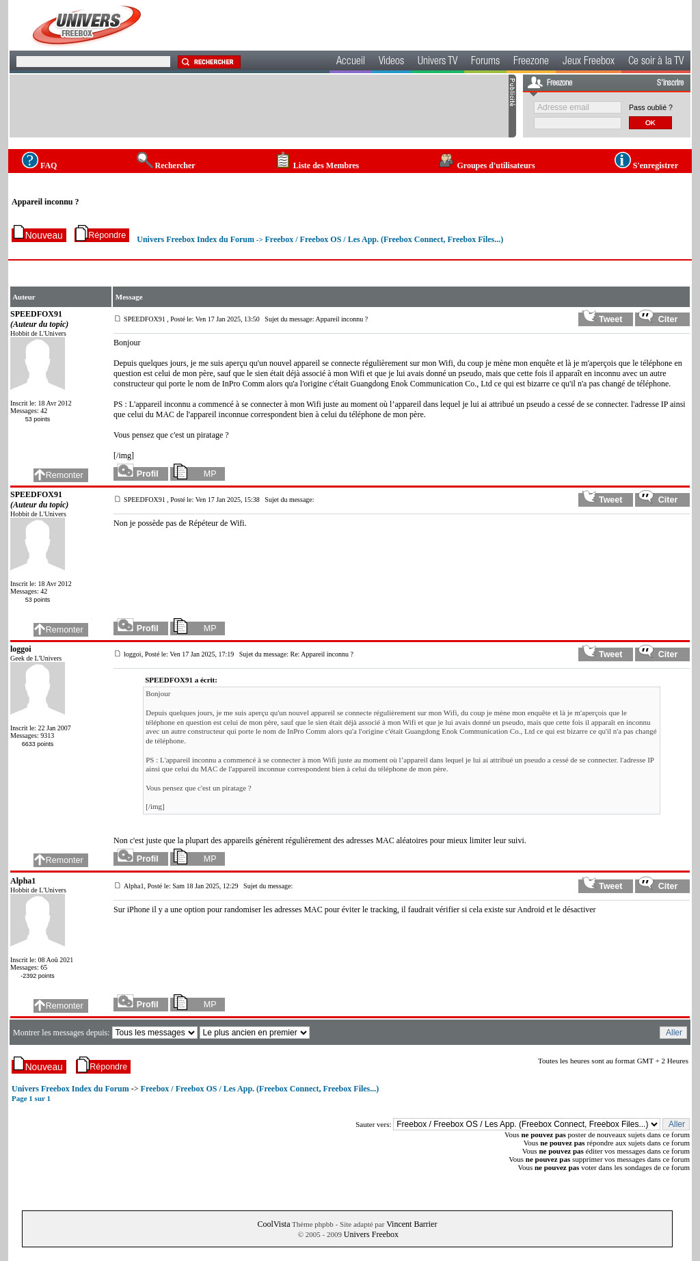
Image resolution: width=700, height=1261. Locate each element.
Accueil (350, 62)
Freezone (531, 62)
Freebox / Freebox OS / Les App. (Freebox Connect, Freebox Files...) (384, 239)
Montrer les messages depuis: (62, 1032)
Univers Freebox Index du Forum (195, 239)
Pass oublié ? (651, 107)
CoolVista (274, 1224)
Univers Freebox (371, 1234)
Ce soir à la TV (656, 62)
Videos (391, 62)
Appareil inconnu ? (45, 202)
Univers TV (437, 62)
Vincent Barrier (411, 1224)
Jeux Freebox (589, 62)
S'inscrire (670, 83)
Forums (485, 62)
